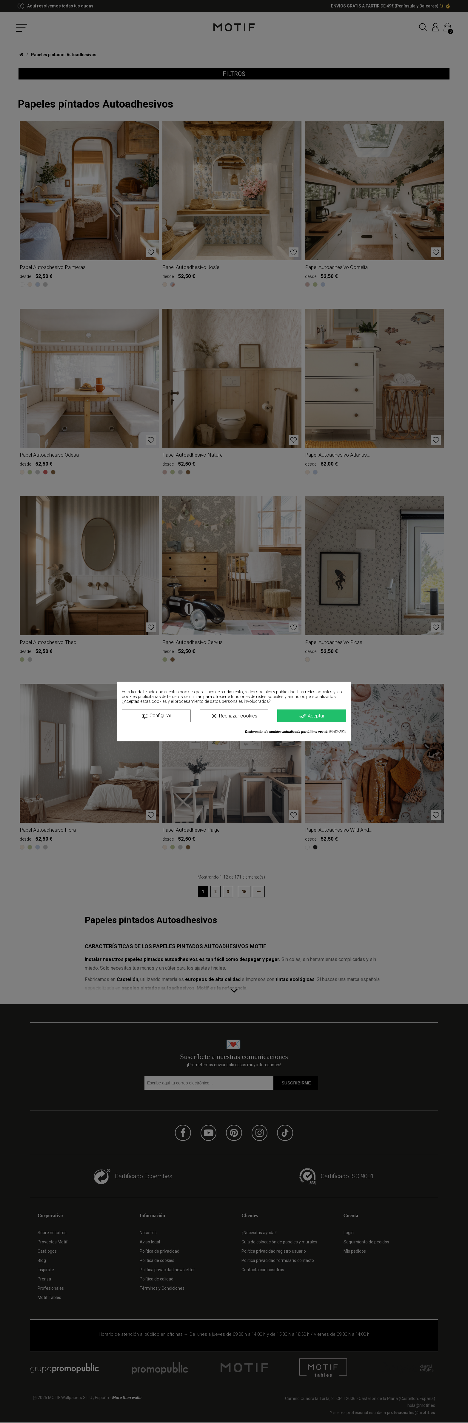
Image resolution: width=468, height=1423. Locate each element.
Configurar (156, 716)
